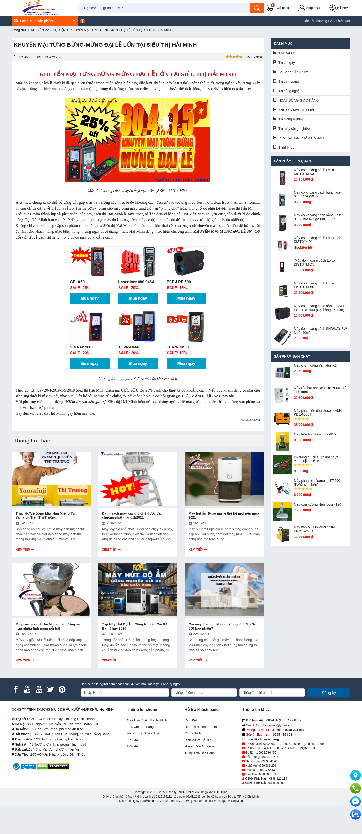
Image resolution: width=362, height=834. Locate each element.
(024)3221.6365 (307, 748)
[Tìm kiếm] (257, 8)
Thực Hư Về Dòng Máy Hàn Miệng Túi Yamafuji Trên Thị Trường (46, 515)
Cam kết (191, 720)
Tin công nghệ (289, 91)
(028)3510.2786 (314, 744)
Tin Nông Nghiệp (291, 119)
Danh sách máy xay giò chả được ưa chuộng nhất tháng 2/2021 (131, 515)
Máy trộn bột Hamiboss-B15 (315, 434)
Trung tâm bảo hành (199, 753)
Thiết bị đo (286, 147)
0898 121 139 (278, 778)
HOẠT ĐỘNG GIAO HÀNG (298, 100)
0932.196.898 (292, 744)
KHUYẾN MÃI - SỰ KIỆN (297, 110)
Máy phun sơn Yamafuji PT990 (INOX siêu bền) (317, 482)
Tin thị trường (288, 81)
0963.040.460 (270, 761)
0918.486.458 (265, 748)
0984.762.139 (267, 770)
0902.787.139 (272, 744)
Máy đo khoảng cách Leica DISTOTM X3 (314, 172)
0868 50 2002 (277, 783)
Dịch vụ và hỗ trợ (198, 740)
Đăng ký (329, 693)
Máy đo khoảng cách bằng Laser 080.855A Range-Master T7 (318, 217)
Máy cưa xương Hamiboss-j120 (317, 504)
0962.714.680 (286, 748)
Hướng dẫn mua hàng (200, 746)
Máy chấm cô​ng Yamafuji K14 (316, 365)
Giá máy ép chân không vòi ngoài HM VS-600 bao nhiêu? (222, 626)
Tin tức (132, 740)
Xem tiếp (23, 549)
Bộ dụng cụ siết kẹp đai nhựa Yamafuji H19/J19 (316, 459)
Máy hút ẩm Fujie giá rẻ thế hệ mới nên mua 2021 (224, 515)
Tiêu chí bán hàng (140, 727)
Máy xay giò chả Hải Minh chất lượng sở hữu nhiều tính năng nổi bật (48, 626)
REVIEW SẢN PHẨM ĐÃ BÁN (301, 138)
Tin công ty (286, 63)
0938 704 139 (267, 774)
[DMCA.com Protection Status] (53, 766)
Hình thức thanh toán (201, 727)
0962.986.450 (267, 752)
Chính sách (193, 733)
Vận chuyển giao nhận (143, 733)
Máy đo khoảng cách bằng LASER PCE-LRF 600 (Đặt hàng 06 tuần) (320, 308)
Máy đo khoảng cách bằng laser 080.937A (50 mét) (318, 194)
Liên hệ (132, 746)
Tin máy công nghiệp (294, 129)
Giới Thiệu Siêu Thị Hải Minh (147, 720)
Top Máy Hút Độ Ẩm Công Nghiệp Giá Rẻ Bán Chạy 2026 (134, 626)
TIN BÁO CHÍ (288, 53)
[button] (339, 8)
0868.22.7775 (269, 757)
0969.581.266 (267, 765)
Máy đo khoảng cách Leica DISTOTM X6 (314, 285)
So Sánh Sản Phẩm (293, 72)
